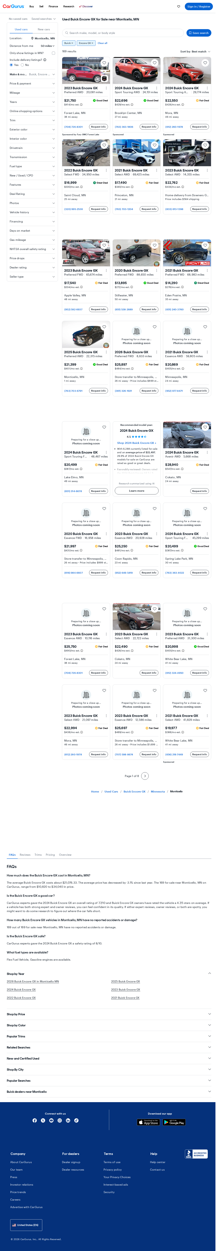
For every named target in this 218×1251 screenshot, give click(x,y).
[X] (43, 1121)
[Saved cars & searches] (178, 6)
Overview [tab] (65, 854)
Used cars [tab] (21, 29)
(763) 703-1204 (124, 209)
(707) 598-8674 (124, 754)
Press (13, 1177)
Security (109, 1192)
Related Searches (109, 1047)
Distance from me (21, 45)
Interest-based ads (116, 1184)
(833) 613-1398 (174, 209)
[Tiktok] (76, 1121)
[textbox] (199, 51)
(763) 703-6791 (73, 390)
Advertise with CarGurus (26, 1207)
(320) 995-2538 (73, 209)
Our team (16, 1169)
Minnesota (158, 791)
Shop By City (109, 1069)
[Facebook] (35, 1121)
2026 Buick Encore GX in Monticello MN (33, 981)
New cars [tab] (44, 29)
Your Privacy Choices (117, 1177)
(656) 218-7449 (174, 754)
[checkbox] (53, 53)
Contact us (157, 1169)
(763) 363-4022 (174, 572)
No (27, 64)
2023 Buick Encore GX (125, 989)
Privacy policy (113, 1169)
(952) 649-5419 (124, 572)
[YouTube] (51, 1121)
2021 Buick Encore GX (125, 997)
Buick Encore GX (134, 791)
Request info (98, 126)
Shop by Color (109, 1025)
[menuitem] (32, 6)
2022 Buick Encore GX (21, 997)
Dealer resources (73, 1169)
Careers (15, 1199)
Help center (157, 1162)
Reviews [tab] (25, 854)
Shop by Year (109, 974)
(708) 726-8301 (73, 126)
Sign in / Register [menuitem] (199, 6)
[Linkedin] (68, 1121)
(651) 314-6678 (73, 491)
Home (95, 791)
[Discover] (86, 6)
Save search (199, 32)
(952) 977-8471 (174, 390)
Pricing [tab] (50, 854)
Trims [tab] (38, 854)
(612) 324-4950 (174, 672)
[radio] (11, 64)
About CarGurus (21, 1162)
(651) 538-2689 (124, 309)
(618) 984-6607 (73, 572)
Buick (68, 43)
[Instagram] (60, 1121)
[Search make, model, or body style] (123, 33)
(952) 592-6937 (73, 309)
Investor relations (21, 1184)
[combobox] (43, 19)
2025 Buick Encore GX (125, 981)
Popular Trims (109, 1036)
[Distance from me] (45, 46)
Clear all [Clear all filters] (102, 43)
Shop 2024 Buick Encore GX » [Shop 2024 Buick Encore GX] (136, 442)
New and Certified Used (109, 1058)
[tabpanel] (109, 910)
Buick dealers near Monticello (109, 1092)
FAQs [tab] (12, 854)
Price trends (18, 1192)
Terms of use (112, 1162)
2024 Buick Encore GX (21, 989)
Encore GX (86, 43)
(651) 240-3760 (174, 309)
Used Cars (111, 791)
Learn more (136, 490)
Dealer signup (71, 1162)
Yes (16, 64)
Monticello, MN (43, 38)
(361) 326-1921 (123, 390)
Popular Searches (109, 1081)
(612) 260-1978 (174, 126)
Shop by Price (109, 1014)
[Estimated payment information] (81, 105)
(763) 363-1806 (124, 126)
